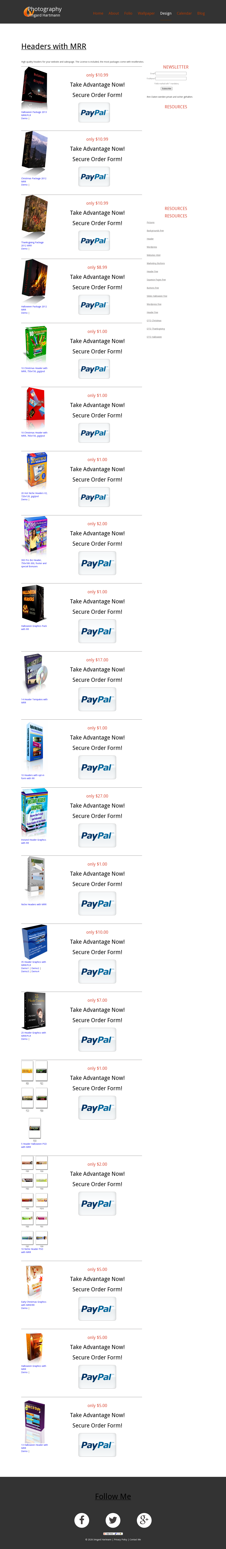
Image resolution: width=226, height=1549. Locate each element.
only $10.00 (97, 932)
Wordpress (152, 247)
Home (98, 13)
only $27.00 (97, 796)
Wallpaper (146, 13)
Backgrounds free (155, 230)
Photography (44, 9)
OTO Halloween (154, 337)
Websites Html (153, 255)
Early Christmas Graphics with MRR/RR (33, 1303)
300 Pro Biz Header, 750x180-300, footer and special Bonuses (33, 563)
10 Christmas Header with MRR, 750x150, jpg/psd (34, 370)
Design (166, 13)
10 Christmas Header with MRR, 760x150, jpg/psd (34, 434)
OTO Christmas (154, 320)
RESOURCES (176, 106)
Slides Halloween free (157, 296)
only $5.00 (97, 1269)
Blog (201, 13)
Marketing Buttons (156, 263)
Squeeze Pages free (156, 279)
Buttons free (153, 288)
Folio (128, 13)
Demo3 (25, 971)
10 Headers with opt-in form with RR (32, 777)
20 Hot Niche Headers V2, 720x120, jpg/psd (34, 495)
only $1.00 (97, 331)
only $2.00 (97, 523)
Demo (24, 118)
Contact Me (135, 1539)
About (114, 13)
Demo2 (35, 968)
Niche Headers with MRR (33, 904)
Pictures (150, 222)
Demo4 (35, 971)
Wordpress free (154, 304)
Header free (152, 271)
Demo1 (25, 968)
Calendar (184, 13)
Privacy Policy (120, 1539)
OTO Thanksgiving (156, 328)
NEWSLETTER (175, 67)
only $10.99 (97, 75)
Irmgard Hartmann (102, 1539)
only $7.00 (97, 1000)
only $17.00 (97, 659)
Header (150, 239)
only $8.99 (97, 267)
